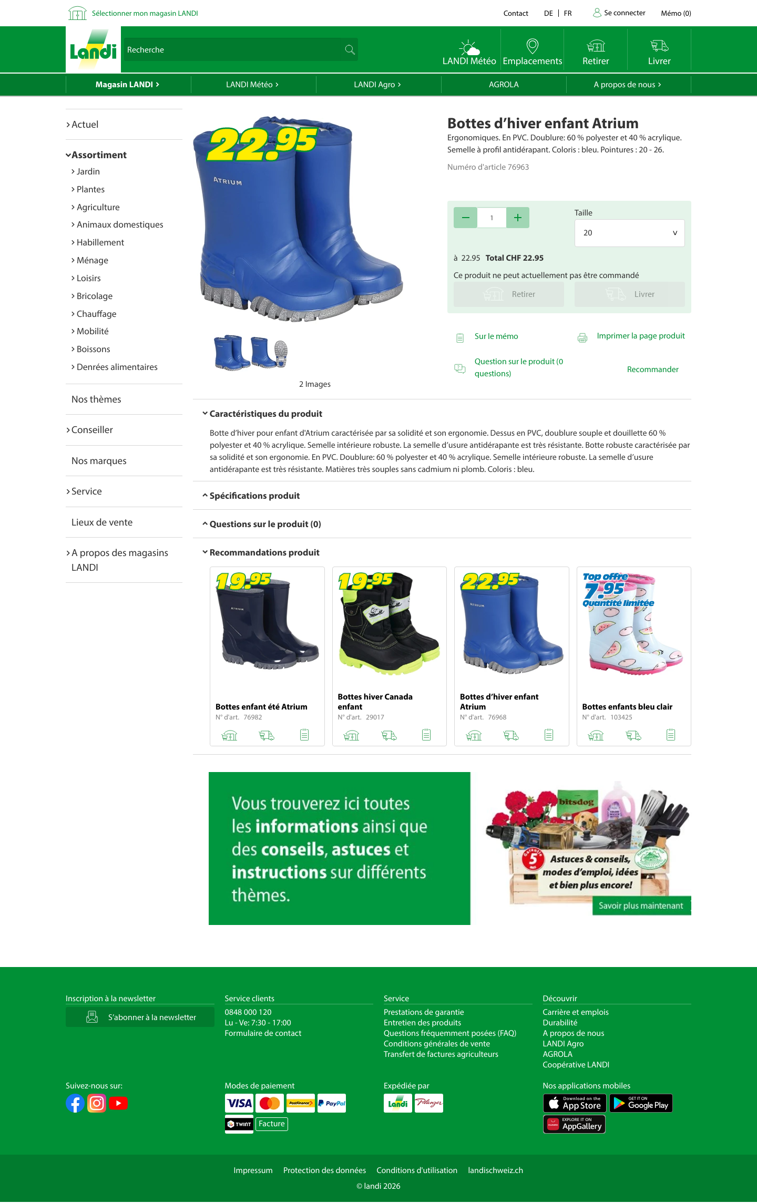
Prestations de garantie (424, 1012)
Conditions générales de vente (437, 1044)
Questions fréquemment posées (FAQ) (450, 1033)
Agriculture (98, 207)
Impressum (253, 1170)
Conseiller (92, 429)
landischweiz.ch (496, 1170)
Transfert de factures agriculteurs (441, 1054)
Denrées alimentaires (117, 367)
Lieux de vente (101, 522)
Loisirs (89, 278)
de (548, 13)
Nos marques (99, 460)
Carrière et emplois (576, 1012)
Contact (516, 13)
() (676, 13)
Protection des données (324, 1170)
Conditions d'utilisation (416, 1170)
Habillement (100, 242)
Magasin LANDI (124, 84)
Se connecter (624, 12)
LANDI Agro (374, 84)
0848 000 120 (248, 1012)
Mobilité (93, 331)
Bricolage (94, 296)
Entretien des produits (422, 1022)
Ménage (92, 260)
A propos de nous (624, 84)
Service (86, 491)
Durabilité (560, 1022)
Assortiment (99, 154)
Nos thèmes (96, 399)
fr (568, 13)
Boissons (93, 349)
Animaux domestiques (120, 224)
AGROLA (504, 84)
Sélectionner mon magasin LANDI (145, 13)
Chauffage (97, 313)
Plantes (91, 189)
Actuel (84, 124)
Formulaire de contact (263, 1033)
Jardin (88, 171)
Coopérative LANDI (576, 1065)
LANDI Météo (249, 84)
